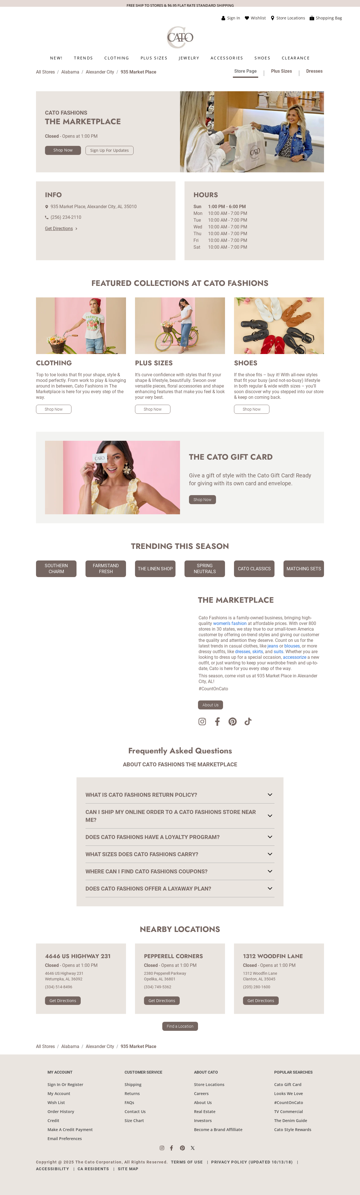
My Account (59, 1093)
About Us (210, 705)
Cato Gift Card (288, 1084)
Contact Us (135, 1111)
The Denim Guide (290, 1120)
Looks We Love (288, 1093)
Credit (53, 1120)
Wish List (56, 1102)
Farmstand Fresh (106, 568)
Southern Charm (56, 568)
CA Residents (93, 1169)
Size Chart (134, 1120)
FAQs (129, 1102)
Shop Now (63, 150)
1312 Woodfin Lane (273, 956)
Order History (61, 1111)
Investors (203, 1120)
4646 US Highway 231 (78, 956)
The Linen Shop (155, 568)
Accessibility (52, 1169)
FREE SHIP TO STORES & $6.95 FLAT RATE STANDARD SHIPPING (180, 5)
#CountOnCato (288, 1102)
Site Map (128, 1169)
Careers (201, 1093)
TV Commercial (288, 1111)
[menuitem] (56, 58)
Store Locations (209, 1084)
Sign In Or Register (65, 1084)
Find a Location (180, 1026)
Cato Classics (254, 568)
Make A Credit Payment (70, 1129)
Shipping (133, 1084)
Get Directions (61, 228)
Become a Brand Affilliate (218, 1129)
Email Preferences (65, 1138)
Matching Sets (304, 568)
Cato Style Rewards (292, 1129)
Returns (132, 1093)
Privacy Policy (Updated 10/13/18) (252, 1162)
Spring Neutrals (205, 568)
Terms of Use (187, 1162)
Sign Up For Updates (109, 150)
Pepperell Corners (173, 956)
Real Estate (204, 1111)
